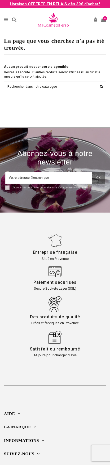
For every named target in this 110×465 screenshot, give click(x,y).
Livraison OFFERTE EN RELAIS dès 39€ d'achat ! (55, 4)
